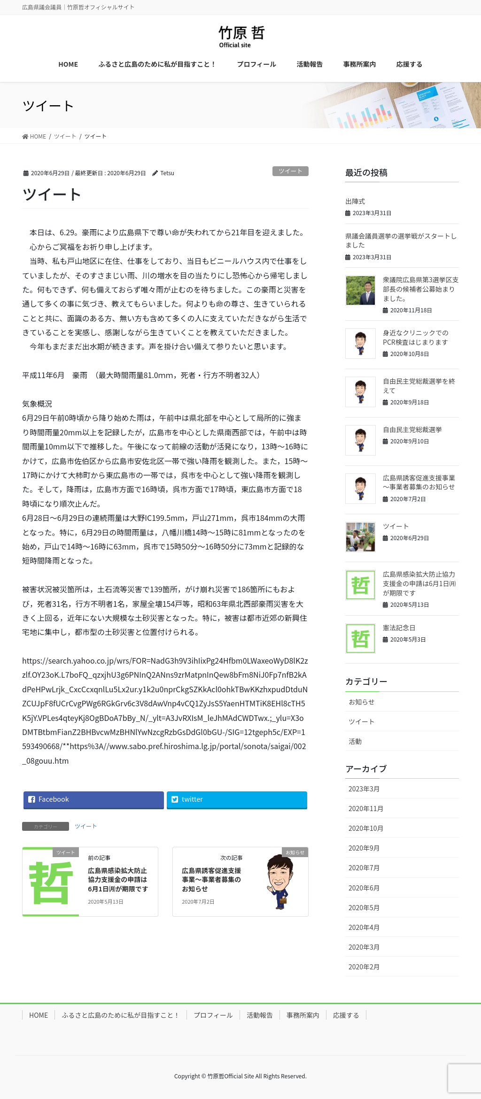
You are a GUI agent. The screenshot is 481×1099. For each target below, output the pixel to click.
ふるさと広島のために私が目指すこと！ (121, 1015)
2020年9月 (364, 847)
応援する (346, 1015)
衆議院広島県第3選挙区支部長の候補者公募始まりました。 (421, 288)
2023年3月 (364, 788)
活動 (355, 741)
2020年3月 (364, 947)
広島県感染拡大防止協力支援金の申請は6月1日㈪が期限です (118, 879)
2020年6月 (364, 887)
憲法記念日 (399, 627)
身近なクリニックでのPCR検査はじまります (416, 337)
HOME (38, 1015)
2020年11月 (366, 808)
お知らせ (362, 701)
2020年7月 (364, 867)
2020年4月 (364, 927)
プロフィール (213, 1015)
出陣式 (355, 201)
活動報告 (260, 1015)
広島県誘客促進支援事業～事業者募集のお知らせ (211, 879)
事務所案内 (303, 1015)
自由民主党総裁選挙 (412, 429)
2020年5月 (364, 907)
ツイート (291, 170)
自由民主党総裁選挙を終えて (419, 385)
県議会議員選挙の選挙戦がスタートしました (401, 240)
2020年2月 (364, 966)
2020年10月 (366, 828)
